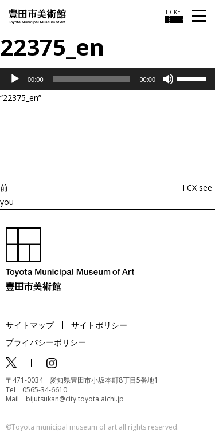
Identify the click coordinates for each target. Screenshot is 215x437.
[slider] (92, 79)
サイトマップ (30, 325)
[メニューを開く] (199, 16)
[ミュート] (168, 79)
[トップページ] (37, 15)
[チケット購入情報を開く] (174, 16)
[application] (107, 79)
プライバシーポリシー (46, 342)
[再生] (15, 79)
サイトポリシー (99, 325)
